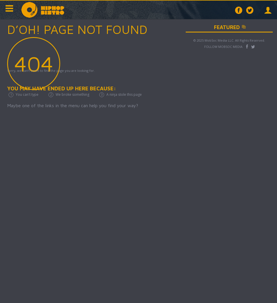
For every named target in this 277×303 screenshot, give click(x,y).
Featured (242, 27)
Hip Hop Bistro (42, 10)
